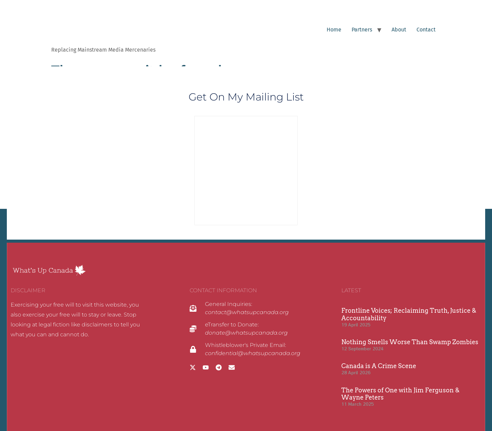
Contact (426, 29)
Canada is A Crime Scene (378, 365)
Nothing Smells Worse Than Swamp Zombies (409, 342)
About (399, 29)
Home (334, 29)
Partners (362, 29)
